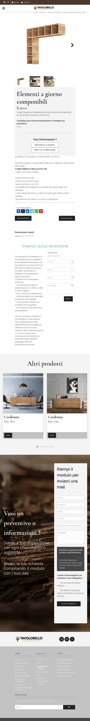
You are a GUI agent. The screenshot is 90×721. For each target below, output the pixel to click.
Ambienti (19, 670)
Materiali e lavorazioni (67, 673)
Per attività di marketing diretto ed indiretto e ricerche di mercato (70, 593)
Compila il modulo (45, 145)
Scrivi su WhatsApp (44, 150)
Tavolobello (20, 666)
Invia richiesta (69, 604)
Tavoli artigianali (65, 670)
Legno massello (65, 676)
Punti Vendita (21, 673)
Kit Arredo (40, 678)
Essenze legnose (65, 663)
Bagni (39, 675)
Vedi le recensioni (23, 676)
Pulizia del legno (65, 666)
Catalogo (41, 653)
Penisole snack (42, 672)
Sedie (39, 663)
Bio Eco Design (22, 663)
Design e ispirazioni (66, 660)
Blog (15, 2)
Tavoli (39, 660)
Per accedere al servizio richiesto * (68, 584)
